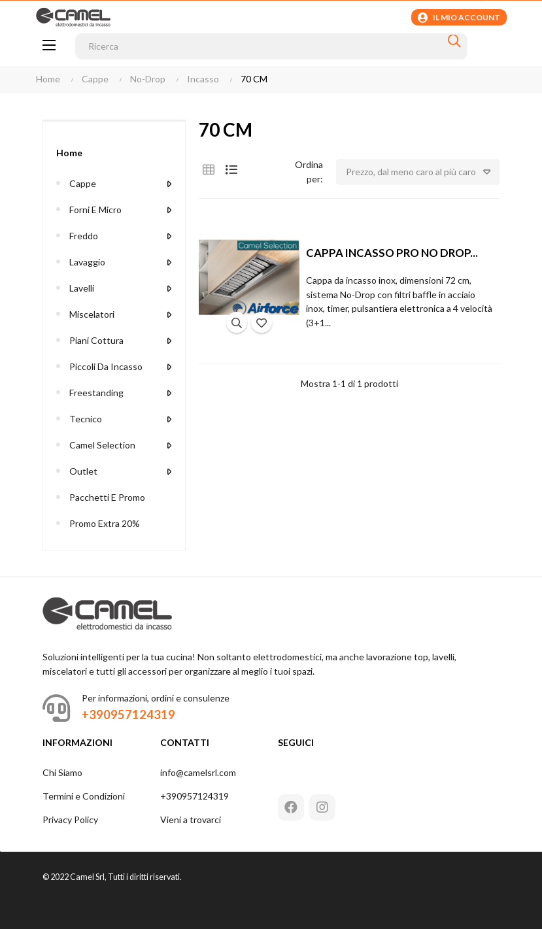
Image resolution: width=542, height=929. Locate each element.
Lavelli (81, 288)
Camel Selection (102, 444)
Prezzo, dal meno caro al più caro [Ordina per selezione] (423, 172)
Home (69, 152)
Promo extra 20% (104, 523)
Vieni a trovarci (190, 819)
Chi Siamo (62, 772)
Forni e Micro (95, 209)
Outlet (83, 471)
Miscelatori (91, 314)
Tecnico (85, 418)
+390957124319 (194, 796)
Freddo (83, 235)
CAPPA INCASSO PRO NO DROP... (392, 253)
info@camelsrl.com (198, 772)
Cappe (82, 183)
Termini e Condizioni (83, 796)
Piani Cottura (96, 340)
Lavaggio (87, 261)
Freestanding (96, 392)
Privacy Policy (70, 819)
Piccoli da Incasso (106, 366)
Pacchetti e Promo (107, 497)
